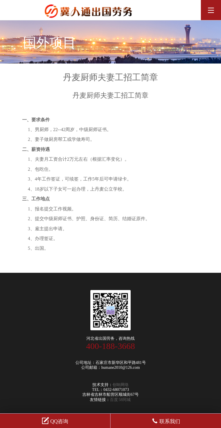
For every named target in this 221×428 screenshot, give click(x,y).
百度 (114, 400)
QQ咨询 (55, 420)
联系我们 (165, 420)
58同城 (125, 400)
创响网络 (121, 385)
